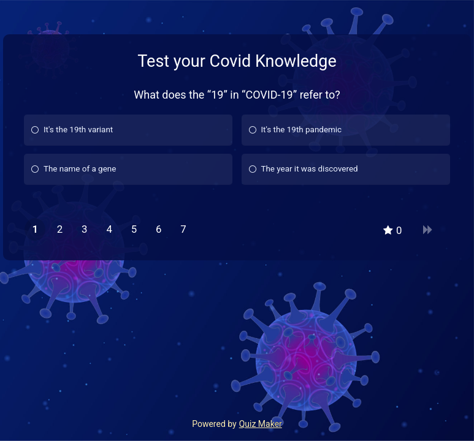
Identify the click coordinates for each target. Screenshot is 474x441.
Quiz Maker (260, 424)
